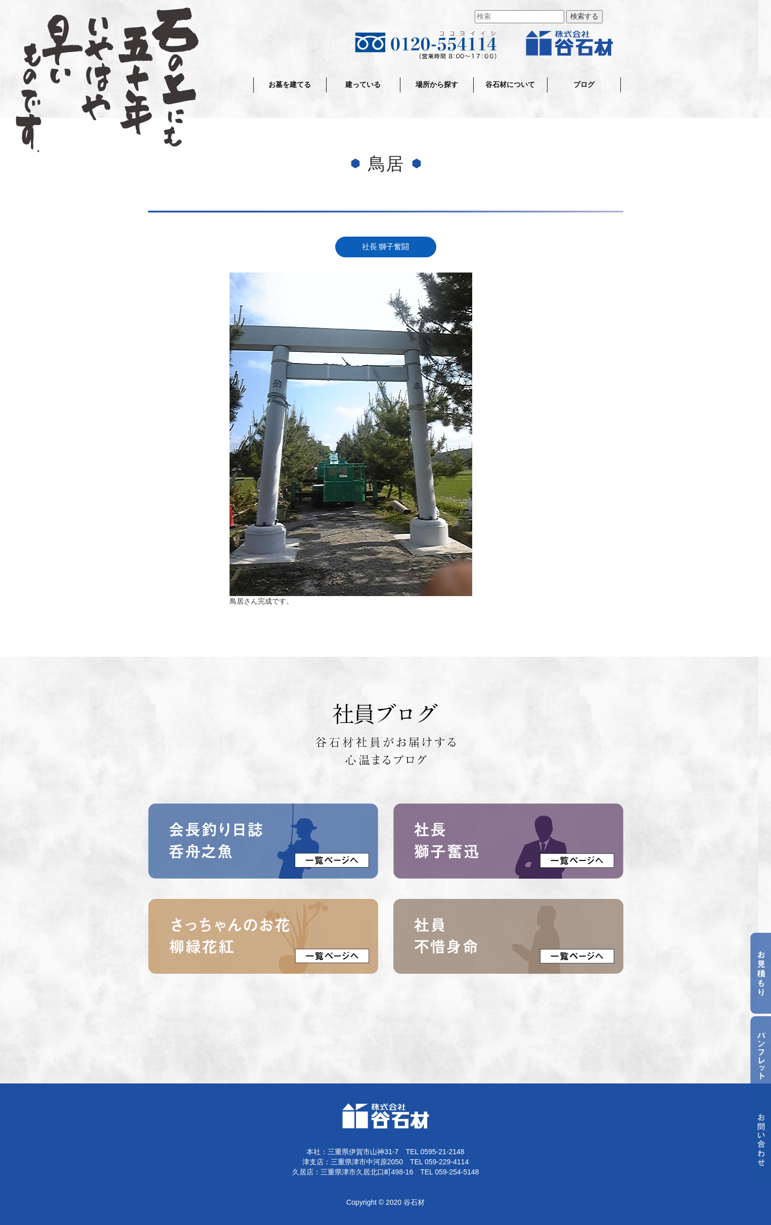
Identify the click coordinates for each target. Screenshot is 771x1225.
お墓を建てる (289, 84)
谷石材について (510, 84)
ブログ (584, 84)
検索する (584, 16)
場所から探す (437, 84)
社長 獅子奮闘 (386, 247)
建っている (363, 84)
